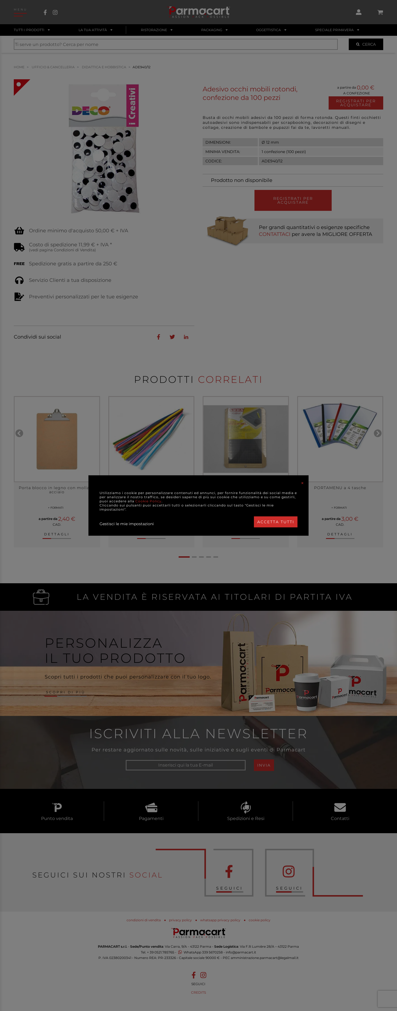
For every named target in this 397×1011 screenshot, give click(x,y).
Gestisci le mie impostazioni (127, 524)
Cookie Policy (148, 501)
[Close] (302, 483)
